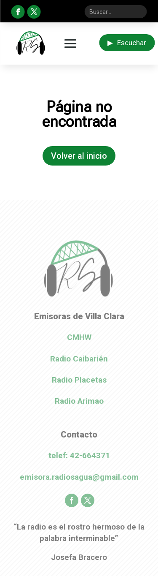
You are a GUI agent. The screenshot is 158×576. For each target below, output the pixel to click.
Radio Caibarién (79, 359)
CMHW (79, 337)
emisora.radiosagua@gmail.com (79, 477)
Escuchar (126, 42)
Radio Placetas (79, 380)
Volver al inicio (79, 156)
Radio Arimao (79, 401)
